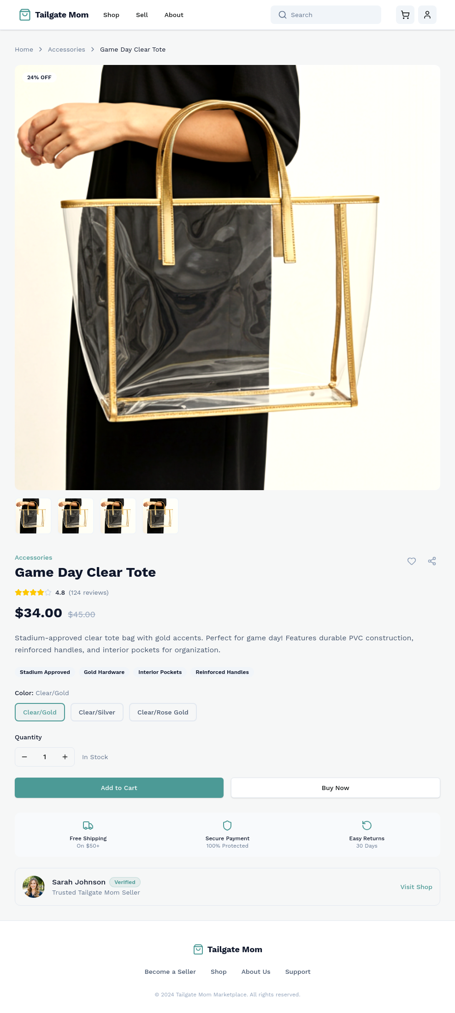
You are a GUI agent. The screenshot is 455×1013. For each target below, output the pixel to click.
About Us (256, 971)
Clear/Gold (40, 712)
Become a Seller (170, 971)
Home (24, 49)
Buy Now (335, 787)
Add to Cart (119, 787)
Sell (142, 14)
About (174, 14)
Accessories (66, 49)
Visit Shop (416, 886)
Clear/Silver (97, 712)
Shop (111, 14)
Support (298, 971)
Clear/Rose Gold (163, 712)
